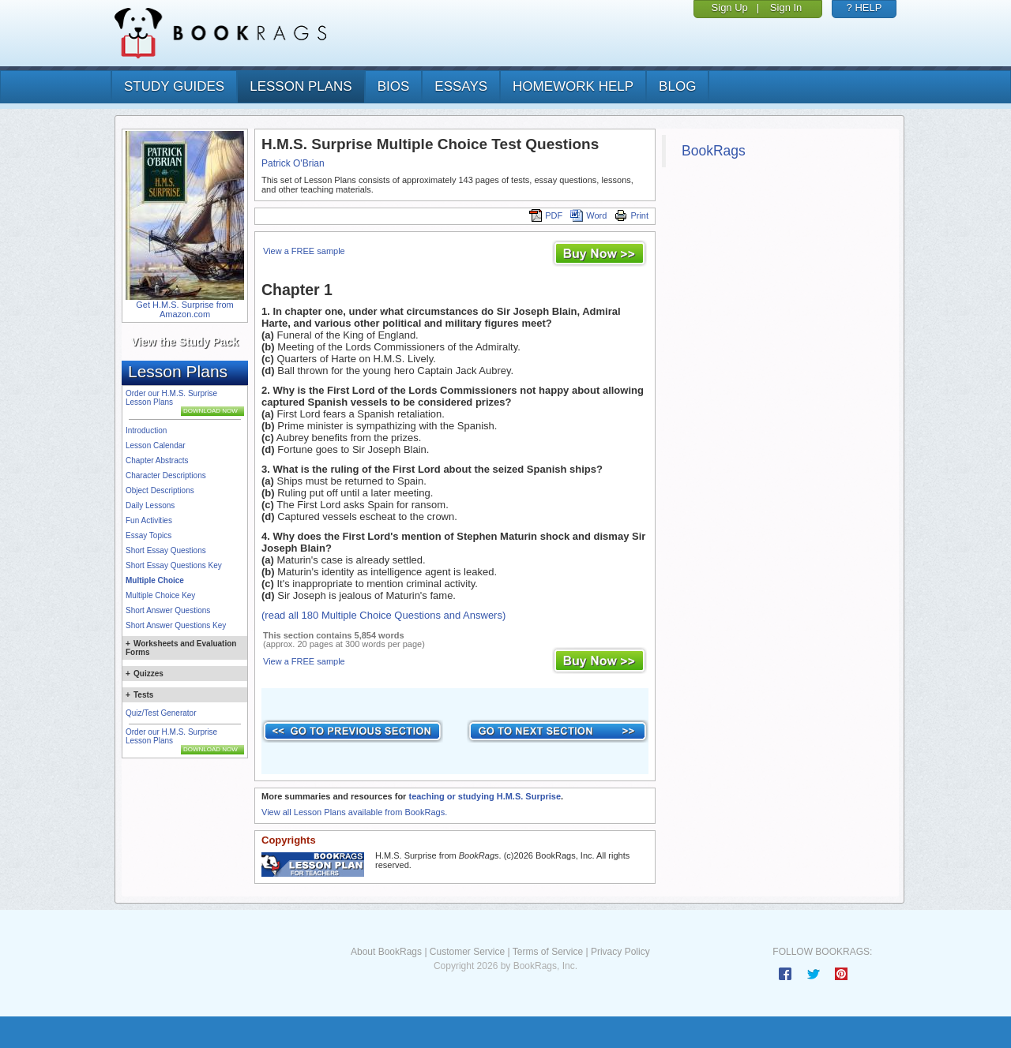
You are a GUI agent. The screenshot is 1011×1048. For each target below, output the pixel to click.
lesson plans (300, 86)
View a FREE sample (304, 251)
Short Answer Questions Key (176, 625)
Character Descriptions (166, 475)
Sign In (786, 7)
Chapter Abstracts (157, 460)
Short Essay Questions (166, 550)
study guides (174, 86)
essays (460, 86)
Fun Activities (149, 520)
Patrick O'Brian (293, 163)
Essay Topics (148, 535)
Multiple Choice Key (160, 595)
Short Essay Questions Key (174, 565)
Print (631, 215)
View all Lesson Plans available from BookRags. (354, 812)
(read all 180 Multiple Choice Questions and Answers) (383, 615)
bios (394, 86)
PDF (545, 215)
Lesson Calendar (156, 445)
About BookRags (386, 951)
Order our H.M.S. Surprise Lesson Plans (171, 397)
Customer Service (467, 951)
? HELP (864, 7)
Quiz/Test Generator (161, 713)
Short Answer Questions (168, 610)
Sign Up (730, 7)
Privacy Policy (620, 951)
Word (588, 215)
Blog (677, 86)
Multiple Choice (155, 580)
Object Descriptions (160, 490)
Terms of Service (548, 951)
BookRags (714, 151)
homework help (573, 86)
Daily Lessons (150, 505)
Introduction (146, 430)
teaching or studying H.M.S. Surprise (484, 796)
